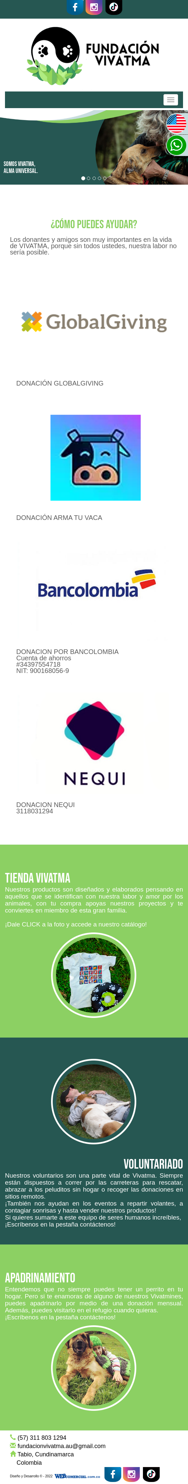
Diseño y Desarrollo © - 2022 (31, 1476)
